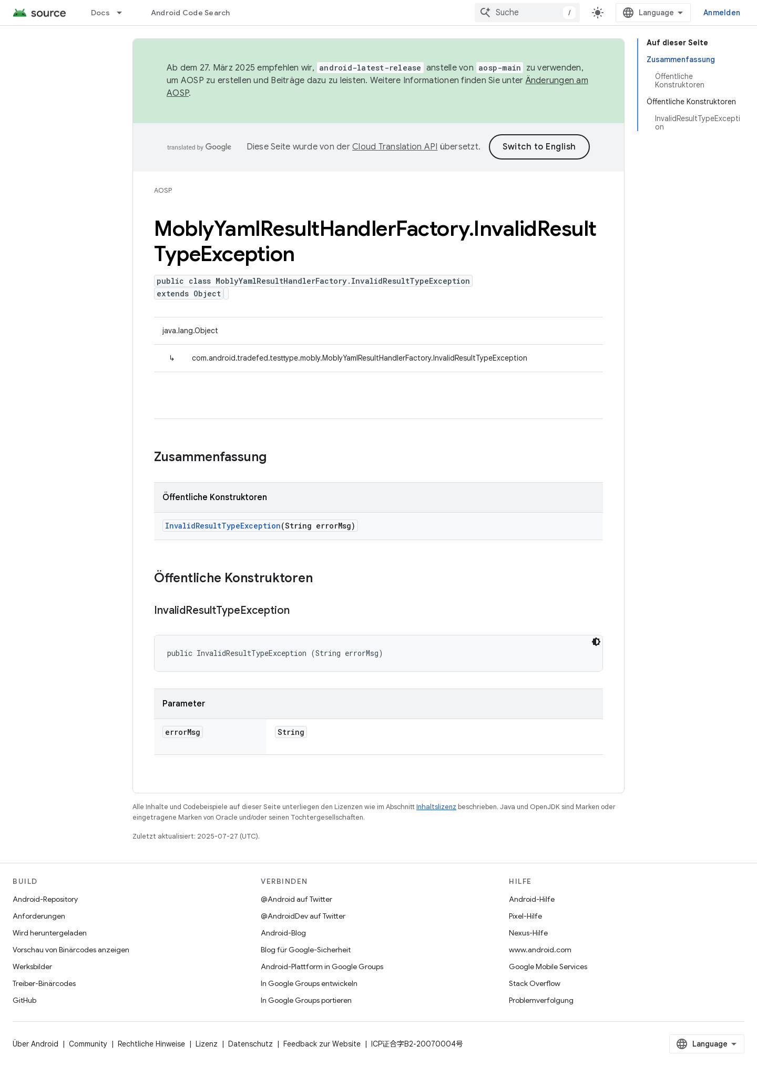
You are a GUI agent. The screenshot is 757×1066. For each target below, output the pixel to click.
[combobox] (527, 12)
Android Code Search (190, 12)
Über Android (35, 1044)
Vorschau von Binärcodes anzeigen (71, 949)
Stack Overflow (534, 983)
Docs (100, 12)
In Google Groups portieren (306, 1000)
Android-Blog (283, 933)
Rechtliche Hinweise (151, 1044)
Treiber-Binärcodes (44, 983)
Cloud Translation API (394, 147)
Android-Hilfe (532, 899)
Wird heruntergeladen (50, 933)
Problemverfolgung (541, 1000)
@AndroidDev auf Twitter (303, 916)
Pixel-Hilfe (525, 916)
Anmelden (721, 12)
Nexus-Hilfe (528, 933)
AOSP (163, 190)
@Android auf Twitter (296, 899)
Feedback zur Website (322, 1044)
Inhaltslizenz (436, 806)
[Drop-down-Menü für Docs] (124, 12)
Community (88, 1044)
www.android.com (540, 949)
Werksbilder (32, 966)
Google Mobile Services (548, 966)
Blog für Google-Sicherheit (306, 949)
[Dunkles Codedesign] (596, 641)
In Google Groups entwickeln (309, 983)
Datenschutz (250, 1044)
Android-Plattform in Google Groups (322, 966)
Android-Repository (45, 899)
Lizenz (207, 1044)
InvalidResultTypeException (223, 526)
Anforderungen (39, 916)
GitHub (24, 1000)
